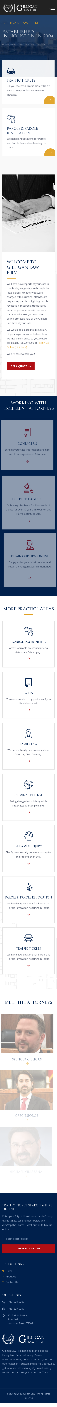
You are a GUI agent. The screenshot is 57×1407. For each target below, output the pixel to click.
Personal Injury (28, 846)
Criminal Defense (28, 795)
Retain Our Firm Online (31, 556)
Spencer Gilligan (26, 1059)
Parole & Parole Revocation (28, 897)
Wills (28, 693)
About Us (11, 1276)
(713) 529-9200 (16, 1301)
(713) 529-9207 (16, 1308)
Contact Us (25, 444)
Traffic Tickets (20, 80)
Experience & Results (28, 500)
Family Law (28, 744)
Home (9, 1271)
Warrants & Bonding (28, 642)
